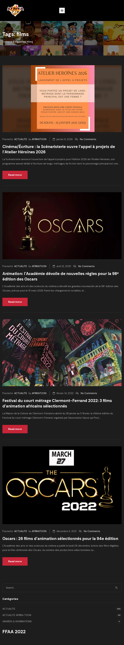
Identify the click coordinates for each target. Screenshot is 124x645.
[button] (62, 10)
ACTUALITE (20, 139)
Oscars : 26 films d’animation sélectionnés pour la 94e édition (60, 538)
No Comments (88, 139)
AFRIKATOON (39, 139)
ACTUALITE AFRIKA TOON (16, 615)
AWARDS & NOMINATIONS (17, 621)
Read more (15, 175)
